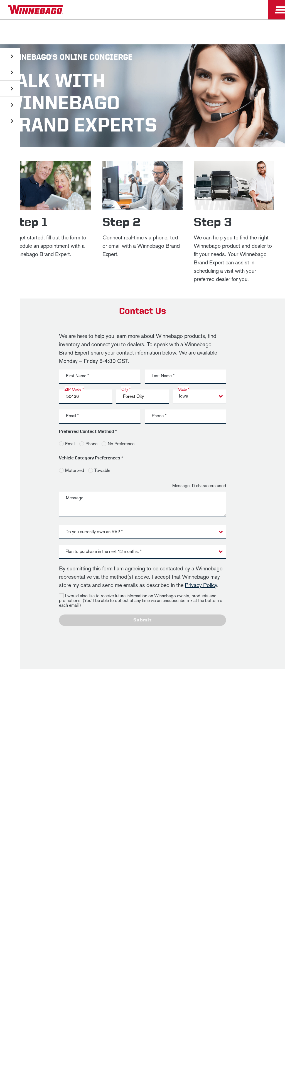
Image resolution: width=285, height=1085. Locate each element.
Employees (85, 798)
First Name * (77, 375)
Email (70, 443)
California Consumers (249, 817)
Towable (102, 470)
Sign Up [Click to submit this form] (209, 756)
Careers (61, 798)
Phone (91, 443)
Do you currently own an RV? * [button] (94, 531)
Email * (72, 415)
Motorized (74, 470)
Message (74, 497)
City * (126, 389)
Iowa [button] (183, 396)
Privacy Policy (201, 585)
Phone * (159, 415)
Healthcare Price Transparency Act (184, 817)
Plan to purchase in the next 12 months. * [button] (103, 551)
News (42, 798)
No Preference (121, 443)
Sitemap (62, 817)
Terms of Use (142, 831)
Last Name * (163, 375)
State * (183, 389)
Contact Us (128, 817)
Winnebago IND (17, 798)
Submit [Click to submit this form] (142, 620)
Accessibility (93, 817)
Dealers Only (114, 798)
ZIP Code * (74, 389)
